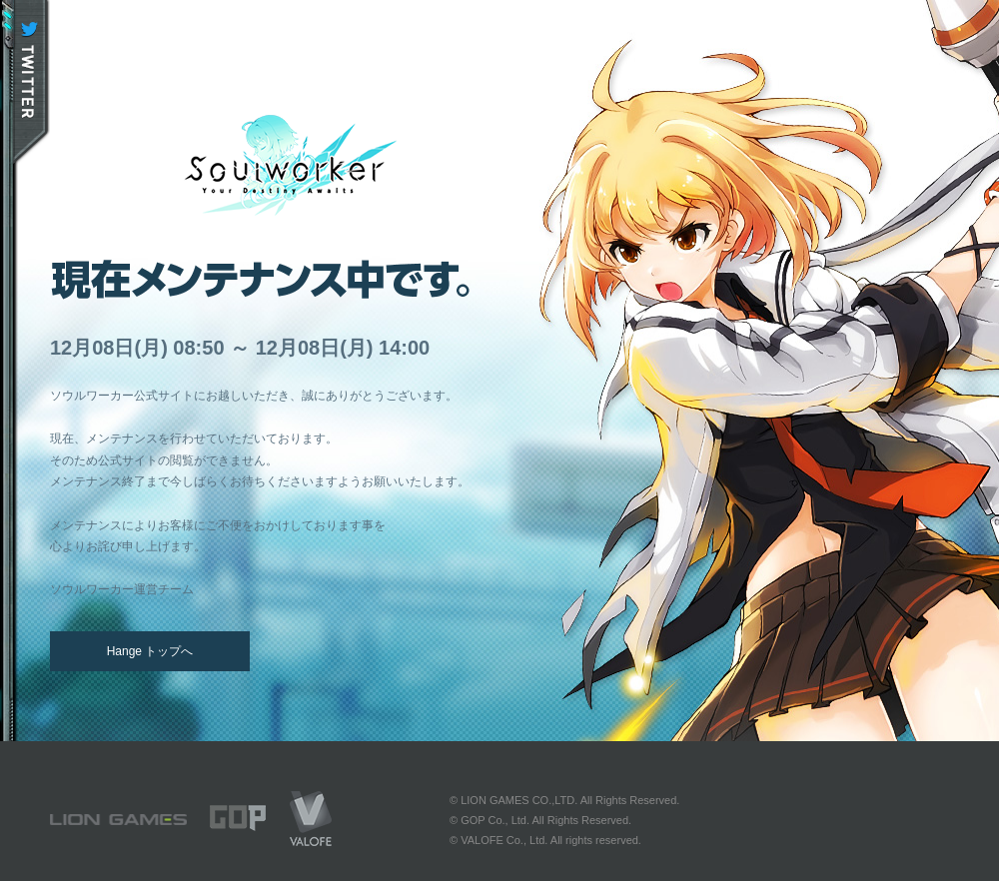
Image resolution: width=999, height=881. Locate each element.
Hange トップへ (150, 651)
